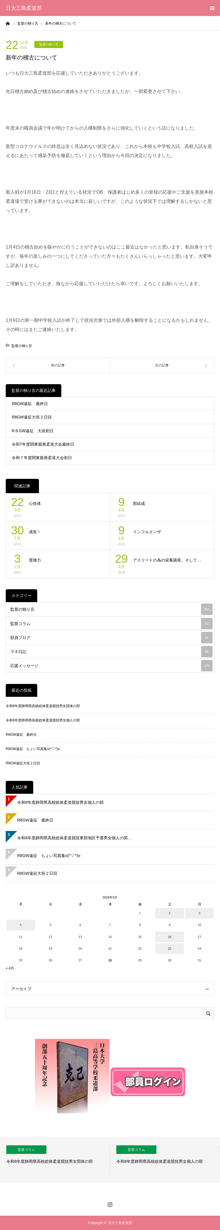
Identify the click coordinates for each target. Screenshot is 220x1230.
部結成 (139, 503)
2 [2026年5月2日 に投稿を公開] (169, 913)
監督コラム (111, 623)
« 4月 (10, 968)
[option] (55, 1159)
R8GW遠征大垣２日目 (32, 417)
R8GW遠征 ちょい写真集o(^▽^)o (33, 749)
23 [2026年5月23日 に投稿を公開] (169, 948)
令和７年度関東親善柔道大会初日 (42, 457)
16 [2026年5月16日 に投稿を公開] (169, 937)
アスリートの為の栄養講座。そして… (167, 560)
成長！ (35, 531)
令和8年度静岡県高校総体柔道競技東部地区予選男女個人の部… (74, 838)
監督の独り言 (48, 44)
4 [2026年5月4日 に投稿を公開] (20, 925)
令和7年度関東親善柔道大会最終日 (43, 444)
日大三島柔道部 (24, 8)
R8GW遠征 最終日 (30, 403)
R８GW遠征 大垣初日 (33, 430)
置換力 (35, 560)
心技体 (35, 503)
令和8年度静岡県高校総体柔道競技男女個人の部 (43, 720)
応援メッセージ (111, 665)
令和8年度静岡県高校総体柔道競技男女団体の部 (43, 706)
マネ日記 (111, 651)
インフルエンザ (147, 531)
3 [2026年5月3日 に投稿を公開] (199, 913)
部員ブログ (111, 637)
